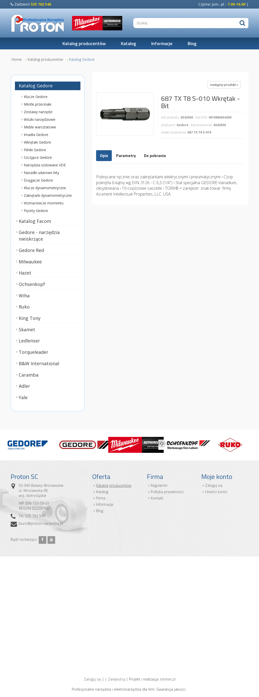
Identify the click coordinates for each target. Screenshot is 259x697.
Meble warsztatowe (40, 127)
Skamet (27, 329)
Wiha (24, 296)
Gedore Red (31, 250)
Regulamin (159, 485)
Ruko (24, 307)
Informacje (161, 43)
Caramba (28, 375)
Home (17, 59)
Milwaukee (30, 262)
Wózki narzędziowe (39, 119)
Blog (192, 43)
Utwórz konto (216, 491)
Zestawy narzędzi (38, 111)
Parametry (126, 155)
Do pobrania (155, 155)
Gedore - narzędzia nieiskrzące (39, 235)
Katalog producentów (84, 43)
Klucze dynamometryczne (45, 187)
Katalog (128, 43)
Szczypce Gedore (38, 157)
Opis (104, 155)
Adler (24, 386)
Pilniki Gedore (35, 149)
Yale (23, 397)
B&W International (39, 363)
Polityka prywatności (167, 491)
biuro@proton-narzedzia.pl (41, 523)
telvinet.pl (168, 679)
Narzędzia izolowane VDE (45, 165)
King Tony (29, 318)
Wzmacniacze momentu (43, 203)
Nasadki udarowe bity (41, 172)
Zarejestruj (116, 679)
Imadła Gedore (36, 134)
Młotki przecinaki (37, 104)
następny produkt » (224, 85)
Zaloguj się (214, 485)
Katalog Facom (35, 221)
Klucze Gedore (36, 96)
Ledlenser (29, 341)
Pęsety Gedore (36, 210)
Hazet (25, 273)
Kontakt (157, 498)
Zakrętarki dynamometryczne (48, 195)
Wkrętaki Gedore (37, 142)
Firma (100, 498)
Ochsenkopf (32, 284)
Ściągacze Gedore (38, 180)
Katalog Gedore (82, 59)
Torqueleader (33, 352)
